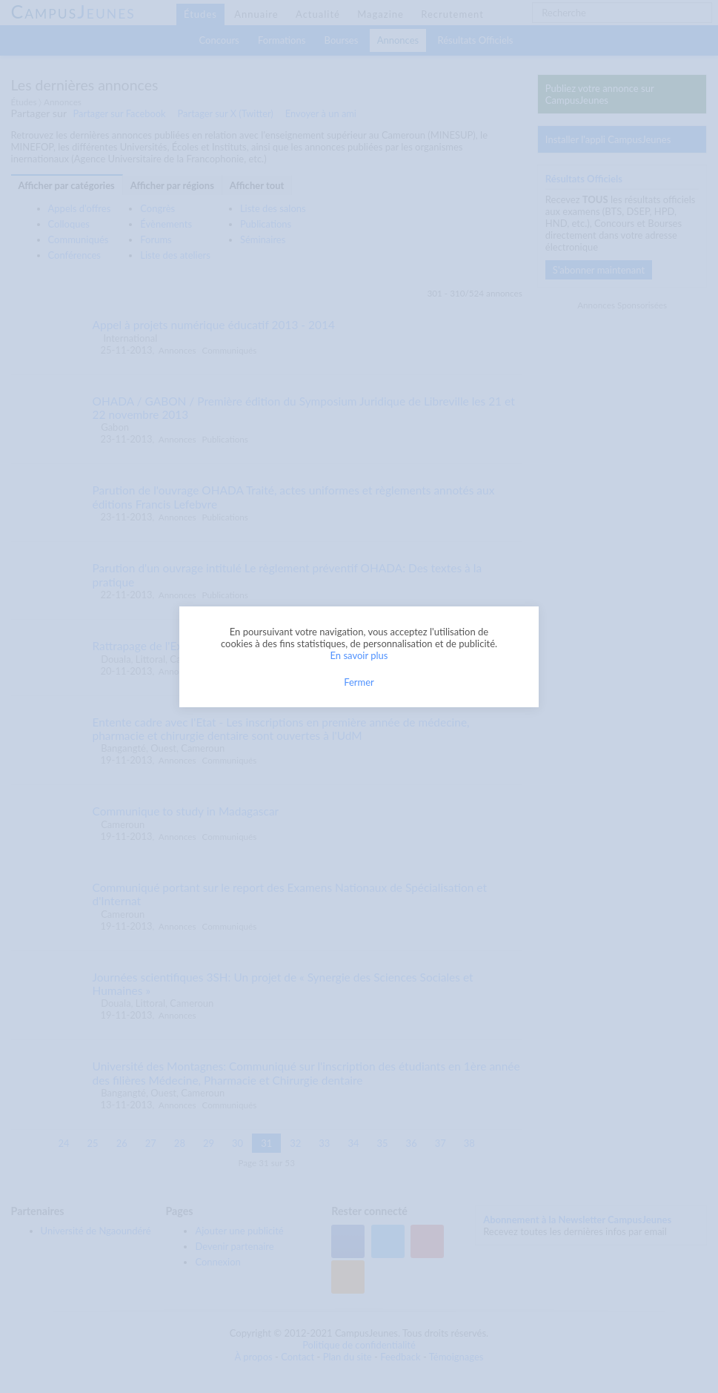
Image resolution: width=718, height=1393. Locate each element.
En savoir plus (359, 655)
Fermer (359, 682)
